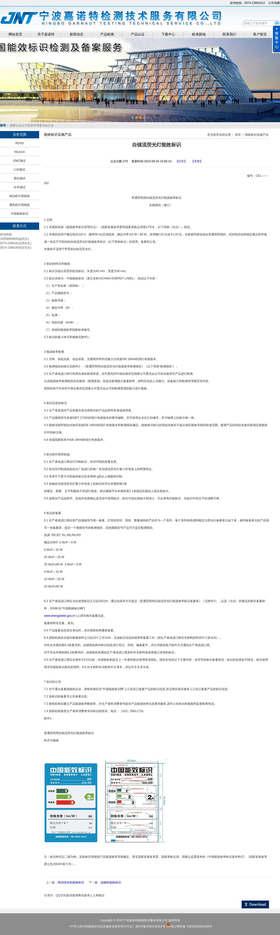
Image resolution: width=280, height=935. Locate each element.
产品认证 (138, 34)
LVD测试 (19, 169)
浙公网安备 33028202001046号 (191, 926)
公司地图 (274, 3)
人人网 (94, 895)
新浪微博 (72, 895)
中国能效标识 (19, 213)
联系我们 (229, 34)
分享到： (50, 895)
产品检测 (107, 34)
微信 (101, 895)
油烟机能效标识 (111, 882)
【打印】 (181, 161)
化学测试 (19, 187)
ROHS (19, 143)
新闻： (4, 125)
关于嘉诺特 (46, 34)
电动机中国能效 (19, 196)
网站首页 (15, 34)
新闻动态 (76, 34)
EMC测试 (19, 161)
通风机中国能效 (19, 205)
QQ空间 (61, 895)
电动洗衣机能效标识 (71, 882)
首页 (238, 134)
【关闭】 (197, 161)
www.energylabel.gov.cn (60, 615)
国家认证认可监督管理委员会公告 (32, 125)
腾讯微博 (84, 895)
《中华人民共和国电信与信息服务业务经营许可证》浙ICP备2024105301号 (117, 926)
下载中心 (168, 34)
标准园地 (199, 34)
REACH (19, 152)
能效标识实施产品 (257, 134)
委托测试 (19, 178)
